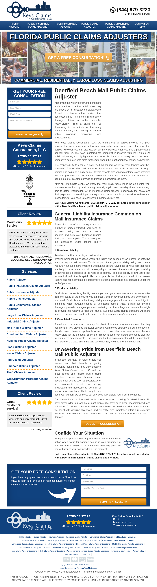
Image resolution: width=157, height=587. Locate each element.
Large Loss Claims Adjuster (25, 315)
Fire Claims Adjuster (20, 359)
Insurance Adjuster (56, 537)
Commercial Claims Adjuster (101, 537)
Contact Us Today (142, 25)
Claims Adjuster (40, 537)
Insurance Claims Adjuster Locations (85, 540)
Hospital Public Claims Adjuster (27, 340)
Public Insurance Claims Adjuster (38, 25)
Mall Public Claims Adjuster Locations (127, 544)
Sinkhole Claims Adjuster (23, 366)
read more (14, 250)
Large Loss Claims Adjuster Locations (27, 544)
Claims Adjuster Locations (57, 540)
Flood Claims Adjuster (21, 347)
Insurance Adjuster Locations (33, 540)
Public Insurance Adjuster (66, 25)
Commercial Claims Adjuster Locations (118, 540)
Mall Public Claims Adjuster (25, 327)
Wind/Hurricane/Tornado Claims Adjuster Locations (88, 551)
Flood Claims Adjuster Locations (24, 551)
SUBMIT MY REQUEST (29, 134)
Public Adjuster (14, 25)
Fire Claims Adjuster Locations (96, 547)
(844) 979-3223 (130, 9)
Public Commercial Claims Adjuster (117, 25)
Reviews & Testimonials (120, 551)
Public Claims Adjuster (89, 25)
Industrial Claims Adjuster (24, 321)
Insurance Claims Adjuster (76, 537)
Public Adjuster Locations (125, 537)
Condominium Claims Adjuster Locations (34, 547)
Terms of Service (71, 554)
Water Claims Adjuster (21, 353)
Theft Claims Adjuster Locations (52, 551)
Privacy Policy (138, 551)
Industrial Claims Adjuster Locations (59, 544)
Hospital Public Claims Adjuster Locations (93, 544)
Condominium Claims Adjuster (27, 334)
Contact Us (85, 554)
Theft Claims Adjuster (21, 372)
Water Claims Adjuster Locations (124, 547)
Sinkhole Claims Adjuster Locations (67, 547)
